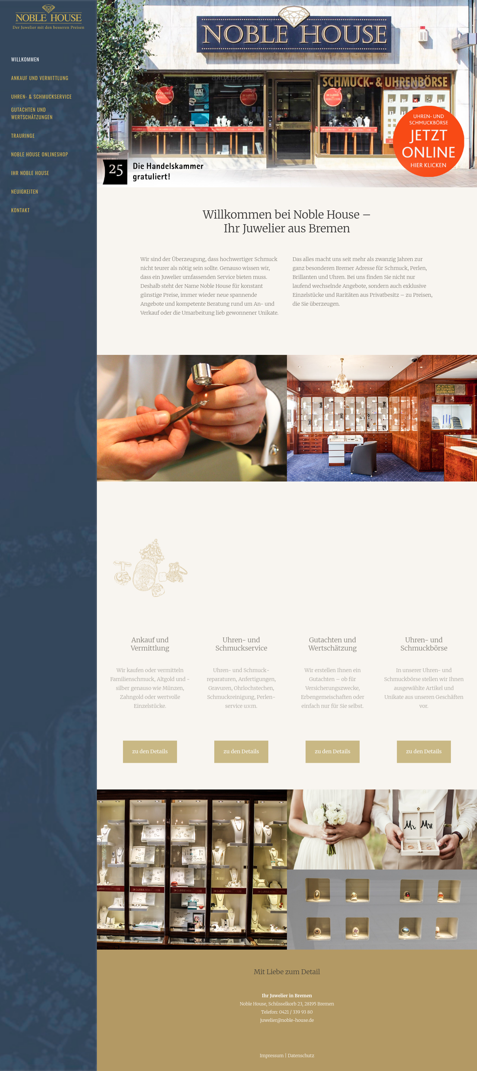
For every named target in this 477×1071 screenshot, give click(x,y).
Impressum (272, 1055)
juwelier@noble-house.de (287, 1020)
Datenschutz (301, 1055)
